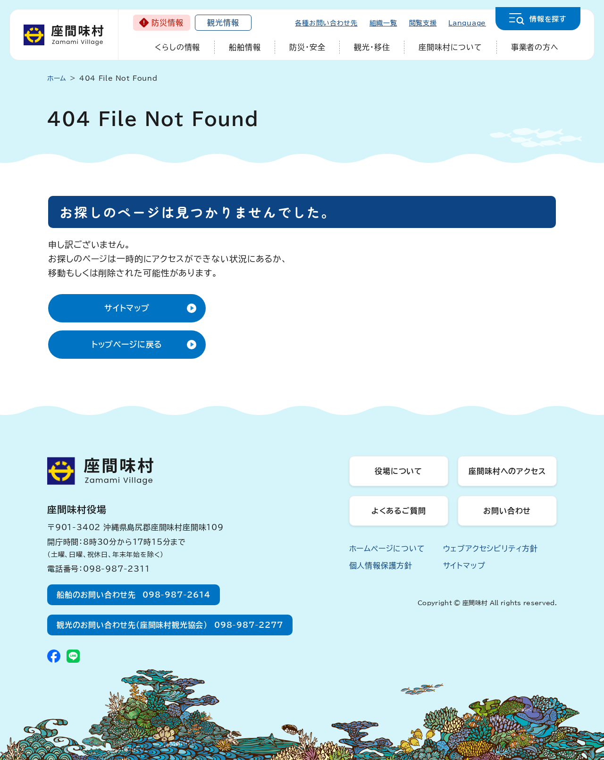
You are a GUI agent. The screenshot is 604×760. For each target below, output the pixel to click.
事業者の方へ (535, 47)
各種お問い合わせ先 (326, 23)
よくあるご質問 (398, 511)
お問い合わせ (507, 511)
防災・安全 (307, 47)
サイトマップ (127, 308)
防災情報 (167, 22)
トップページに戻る (127, 344)
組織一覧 (383, 23)
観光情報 (223, 22)
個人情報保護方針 (380, 565)
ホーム (57, 78)
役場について (398, 471)
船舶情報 (244, 47)
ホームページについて (387, 548)
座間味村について (450, 47)
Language (467, 23)
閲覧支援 (423, 23)
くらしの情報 (177, 47)
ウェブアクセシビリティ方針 (490, 548)
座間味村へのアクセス (507, 471)
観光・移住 (372, 47)
